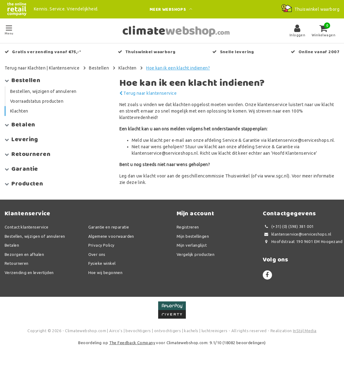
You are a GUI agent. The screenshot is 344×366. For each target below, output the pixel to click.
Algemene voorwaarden (111, 236)
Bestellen (99, 68)
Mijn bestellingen (193, 236)
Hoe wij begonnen (105, 272)
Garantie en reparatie (108, 227)
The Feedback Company (132, 342)
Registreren (188, 227)
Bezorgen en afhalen (24, 254)
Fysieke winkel (102, 263)
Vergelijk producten (195, 254)
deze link (135, 182)
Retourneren (17, 263)
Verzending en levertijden (29, 272)
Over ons (97, 254)
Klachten (127, 68)
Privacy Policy (101, 245)
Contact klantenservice (26, 227)
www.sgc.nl (276, 175)
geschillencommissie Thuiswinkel (216, 175)
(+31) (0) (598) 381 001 (288, 226)
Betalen (12, 245)
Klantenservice (64, 68)
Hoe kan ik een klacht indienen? (178, 68)
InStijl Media (304, 330)
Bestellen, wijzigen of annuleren (35, 236)
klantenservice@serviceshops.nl (297, 234)
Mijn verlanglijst (192, 245)
